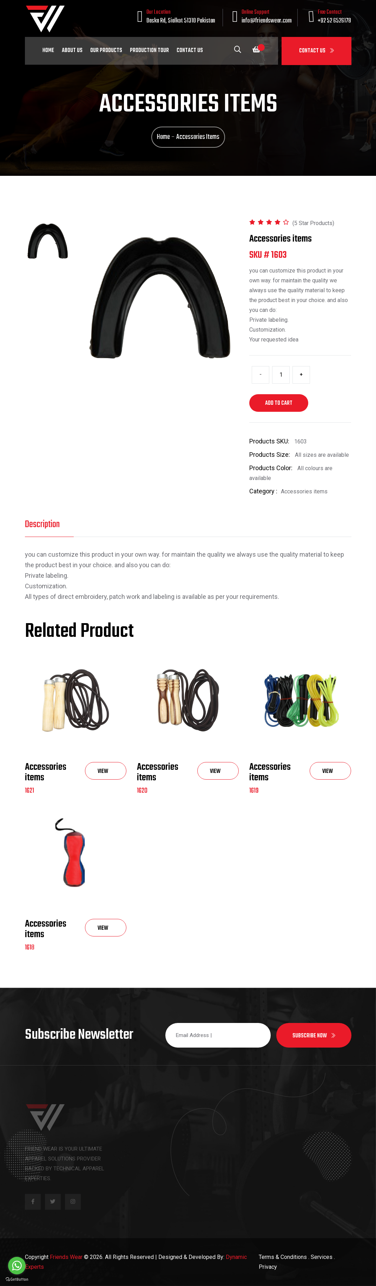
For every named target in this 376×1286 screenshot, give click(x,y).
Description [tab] (42, 524)
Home (48, 50)
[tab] (48, 241)
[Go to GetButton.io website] (17, 1279)
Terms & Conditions (283, 1257)
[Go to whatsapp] (17, 1265)
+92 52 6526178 (334, 21)
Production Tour (149, 50)
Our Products (106, 50)
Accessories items (45, 772)
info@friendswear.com (267, 21)
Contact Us (316, 51)
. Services (320, 1257)
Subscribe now (313, 1036)
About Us (72, 50)
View (103, 773)
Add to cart (278, 403)
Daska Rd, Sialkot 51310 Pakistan (180, 21)
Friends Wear (66, 1257)
